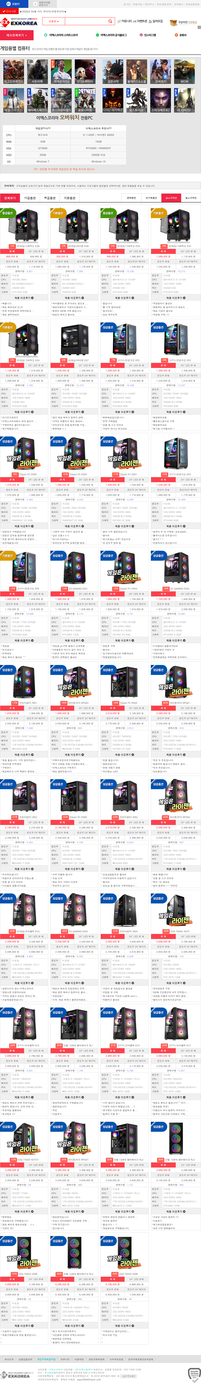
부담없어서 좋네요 (162, 303)
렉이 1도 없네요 (161, 882)
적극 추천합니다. (162, 767)
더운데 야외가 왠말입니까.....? (119, 1106)
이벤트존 (142, 21)
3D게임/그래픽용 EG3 (128, 246)
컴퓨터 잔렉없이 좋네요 (65, 657)
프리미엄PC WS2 (28, 817)
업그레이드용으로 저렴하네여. (118, 653)
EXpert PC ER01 (128, 474)
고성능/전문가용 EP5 (180, 474)
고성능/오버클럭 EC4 (128, 1045)
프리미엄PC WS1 (28, 702)
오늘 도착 (58, 878)
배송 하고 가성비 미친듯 (65, 882)
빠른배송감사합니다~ (114, 417)
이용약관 (79, 1359)
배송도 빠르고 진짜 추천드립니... (19, 1102)
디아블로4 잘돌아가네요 (165, 646)
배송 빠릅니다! (160, 874)
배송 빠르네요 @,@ (12, 307)
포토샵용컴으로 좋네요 (114, 874)
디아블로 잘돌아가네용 (14, 885)
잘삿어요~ (108, 310)
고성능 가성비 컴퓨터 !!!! (166, 1217)
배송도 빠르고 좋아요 (64, 314)
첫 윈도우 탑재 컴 (112, 542)
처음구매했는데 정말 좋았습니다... (20, 1335)
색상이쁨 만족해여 (11, 764)
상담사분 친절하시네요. (14, 992)
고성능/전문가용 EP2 (180, 360)
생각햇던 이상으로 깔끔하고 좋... (120, 1110)
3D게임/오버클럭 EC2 (28, 931)
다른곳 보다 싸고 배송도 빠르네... (70, 653)
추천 (55, 1110)
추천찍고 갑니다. (61, 885)
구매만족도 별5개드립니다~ (16, 424)
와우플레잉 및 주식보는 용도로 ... (70, 303)
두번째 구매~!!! (161, 314)
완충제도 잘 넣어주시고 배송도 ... (170, 307)
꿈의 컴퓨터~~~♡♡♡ (165, 885)
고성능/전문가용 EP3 (129, 360)
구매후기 (6, 767)
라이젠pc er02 (110, 771)
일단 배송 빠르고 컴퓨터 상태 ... (69, 417)
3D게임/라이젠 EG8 (78, 246)
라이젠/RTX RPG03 (78, 702)
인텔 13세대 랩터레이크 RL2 (128, 1159)
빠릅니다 (6, 303)
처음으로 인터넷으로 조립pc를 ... (19, 878)
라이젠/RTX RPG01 (180, 702)
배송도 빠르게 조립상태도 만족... (70, 988)
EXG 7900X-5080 (28, 1273)
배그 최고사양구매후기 (64, 1331)
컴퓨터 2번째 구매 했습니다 (67, 310)
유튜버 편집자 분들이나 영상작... (120, 1217)
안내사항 (9, 11)
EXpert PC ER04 (78, 474)
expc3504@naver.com (89, 1379)
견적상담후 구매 (161, 988)
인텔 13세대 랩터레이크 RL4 (78, 1273)
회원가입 (137, 4)
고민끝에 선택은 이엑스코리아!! (69, 1335)
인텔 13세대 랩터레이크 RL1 (78, 1045)
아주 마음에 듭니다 (62, 874)
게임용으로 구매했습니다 (15, 1220)
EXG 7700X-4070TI (28, 1159)
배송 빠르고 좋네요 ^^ (14, 657)
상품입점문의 (25, 1359)
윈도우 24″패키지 (36, 261)
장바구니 (149, 4)
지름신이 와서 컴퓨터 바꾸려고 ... (170, 1110)
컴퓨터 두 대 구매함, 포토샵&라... (171, 531)
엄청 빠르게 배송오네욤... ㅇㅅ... (19, 1224)
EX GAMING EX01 (78, 588)
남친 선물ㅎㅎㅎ (61, 535)
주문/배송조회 (164, 4)
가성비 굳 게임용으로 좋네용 (117, 988)
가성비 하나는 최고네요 (115, 428)
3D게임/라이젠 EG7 (78, 360)
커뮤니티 (127, 21)
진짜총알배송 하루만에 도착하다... (171, 657)
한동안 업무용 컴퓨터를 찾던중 (18, 535)
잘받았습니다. (60, 1106)
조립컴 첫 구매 (110, 992)
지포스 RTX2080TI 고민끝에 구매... (71, 1220)
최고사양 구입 (110, 1335)
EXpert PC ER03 (128, 588)
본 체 (12, 251)
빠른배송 (6, 1217)
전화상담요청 (193, 4)
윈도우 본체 (12, 261)
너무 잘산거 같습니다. (114, 1102)
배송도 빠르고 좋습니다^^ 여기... (170, 1102)
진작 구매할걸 (110, 421)
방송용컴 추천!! (161, 1106)
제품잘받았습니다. (112, 657)
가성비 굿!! (8, 1228)
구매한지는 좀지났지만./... (117, 1331)
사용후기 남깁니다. (12, 1331)
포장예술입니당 (10, 542)
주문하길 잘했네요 (11, 1110)
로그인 (127, 4)
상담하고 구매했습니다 (14, 531)
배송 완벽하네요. (11, 314)
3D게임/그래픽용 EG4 (28, 360)
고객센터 (178, 4)
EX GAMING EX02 (180, 588)
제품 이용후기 (24, 298)
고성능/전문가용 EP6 (28, 588)
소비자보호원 (116, 1359)
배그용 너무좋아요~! (164, 428)
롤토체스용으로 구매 (163, 421)
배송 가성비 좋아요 (163, 310)
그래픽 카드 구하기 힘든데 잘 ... (69, 531)
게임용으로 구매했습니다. (116, 1228)
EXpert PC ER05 (28, 474)
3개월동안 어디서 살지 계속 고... (70, 649)
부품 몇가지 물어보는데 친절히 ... (20, 539)
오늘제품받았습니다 (12, 999)
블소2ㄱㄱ (158, 539)
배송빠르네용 (160, 417)
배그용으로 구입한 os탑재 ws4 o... (121, 996)
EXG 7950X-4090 (128, 1273)
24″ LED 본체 (188, 936)
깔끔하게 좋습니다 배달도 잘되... (170, 764)
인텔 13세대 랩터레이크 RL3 (180, 1159)
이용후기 (57, 1114)
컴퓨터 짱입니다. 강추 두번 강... (19, 1106)
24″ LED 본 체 (36, 251)
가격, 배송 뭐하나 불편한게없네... (70, 999)
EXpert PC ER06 (78, 817)
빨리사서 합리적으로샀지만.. (168, 999)
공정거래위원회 (97, 1359)
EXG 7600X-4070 (180, 931)
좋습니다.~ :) (110, 1224)
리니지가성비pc (61, 539)
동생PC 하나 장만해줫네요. (67, 1342)
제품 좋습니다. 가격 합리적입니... (20, 760)
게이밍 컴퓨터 (110, 1220)
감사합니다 (58, 1228)
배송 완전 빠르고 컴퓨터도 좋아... (70, 992)
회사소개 (9, 1359)
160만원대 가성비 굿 (164, 649)
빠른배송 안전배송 (62, 1338)
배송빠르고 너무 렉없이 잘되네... (19, 771)
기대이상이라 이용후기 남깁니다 (119, 878)
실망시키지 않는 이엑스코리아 (17, 988)
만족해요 (6, 653)
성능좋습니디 (160, 771)
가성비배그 (159, 653)
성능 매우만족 (110, 314)
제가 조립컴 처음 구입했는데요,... (70, 764)
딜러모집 (158, 21)
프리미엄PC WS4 (129, 931)
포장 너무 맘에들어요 (164, 1228)
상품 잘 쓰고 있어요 (113, 424)
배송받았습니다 (61, 1217)
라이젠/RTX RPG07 (78, 1159)
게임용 (5, 646)
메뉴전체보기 (16, 35)
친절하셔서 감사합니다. (165, 542)
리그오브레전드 (10, 417)
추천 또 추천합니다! (163, 760)
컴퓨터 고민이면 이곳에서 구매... (170, 1114)
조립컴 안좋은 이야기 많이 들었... (170, 996)
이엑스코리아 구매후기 (64, 767)
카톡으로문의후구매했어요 (66, 760)
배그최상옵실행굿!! (163, 1224)
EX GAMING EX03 (78, 931)
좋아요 (106, 535)
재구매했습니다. (10, 428)
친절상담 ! (58, 996)
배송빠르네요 (160, 424)
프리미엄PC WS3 (129, 817)
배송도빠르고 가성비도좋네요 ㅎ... (71, 307)
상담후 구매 (109, 646)
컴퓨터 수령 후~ (111, 1114)
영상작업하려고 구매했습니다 (68, 1102)
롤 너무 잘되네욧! (112, 307)
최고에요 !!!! (8, 1114)
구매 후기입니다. (61, 1224)
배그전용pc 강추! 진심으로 (117, 539)
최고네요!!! (8, 649)
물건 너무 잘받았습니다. (115, 531)
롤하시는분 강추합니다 (165, 535)
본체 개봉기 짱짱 (111, 767)
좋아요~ (107, 649)
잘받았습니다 (109, 764)
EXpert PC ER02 (128, 702)
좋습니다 (107, 303)
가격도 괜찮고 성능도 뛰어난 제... (20, 996)
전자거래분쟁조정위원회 (140, 1359)
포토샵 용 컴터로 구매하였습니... (120, 885)
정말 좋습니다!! (111, 760)
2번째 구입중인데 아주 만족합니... (171, 992)
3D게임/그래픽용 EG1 (179, 246)
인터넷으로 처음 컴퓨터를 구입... (70, 424)
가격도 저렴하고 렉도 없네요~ (68, 421)
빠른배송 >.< (59, 428)
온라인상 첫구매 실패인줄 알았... (70, 542)
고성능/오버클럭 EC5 (28, 1045)
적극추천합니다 (10, 874)
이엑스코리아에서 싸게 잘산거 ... (19, 421)
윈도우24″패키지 (136, 261)
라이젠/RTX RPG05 (180, 817)
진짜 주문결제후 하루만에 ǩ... (17, 310)
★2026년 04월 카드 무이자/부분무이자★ (43, 10)
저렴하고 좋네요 (111, 999)
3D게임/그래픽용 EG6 (28, 246)
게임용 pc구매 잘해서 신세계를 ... (70, 646)
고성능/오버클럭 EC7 (180, 1045)
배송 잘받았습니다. (63, 771)
